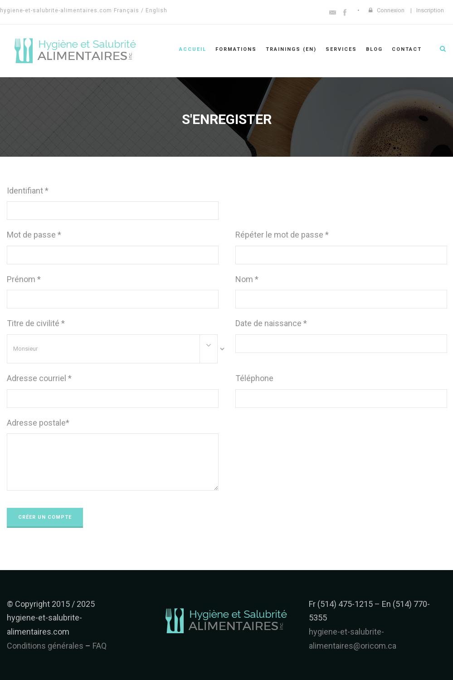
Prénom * (24, 279)
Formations (236, 49)
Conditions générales (45, 645)
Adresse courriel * (39, 378)
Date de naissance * (271, 323)
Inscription (430, 10)
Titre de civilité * (36, 323)
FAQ (100, 645)
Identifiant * (28, 190)
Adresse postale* (38, 422)
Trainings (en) (291, 49)
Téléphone (254, 378)
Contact (407, 49)
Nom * (246, 279)
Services (341, 49)
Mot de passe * (34, 234)
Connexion (390, 10)
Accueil (192, 49)
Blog (374, 49)
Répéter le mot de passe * (282, 234)
